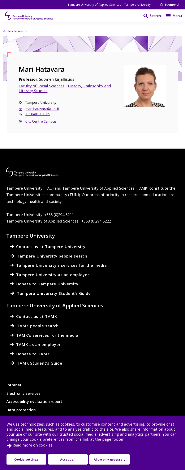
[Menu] (171, 15)
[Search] (149, 15)
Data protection (21, 409)
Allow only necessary (109, 459)
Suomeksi (169, 4)
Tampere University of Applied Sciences (94, 4)
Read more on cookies (32, 445)
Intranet (14, 384)
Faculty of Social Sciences (41, 85)
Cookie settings (26, 459)
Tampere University (137, 4)
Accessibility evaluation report (34, 401)
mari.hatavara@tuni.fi (42, 108)
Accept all (67, 459)
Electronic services (23, 393)
